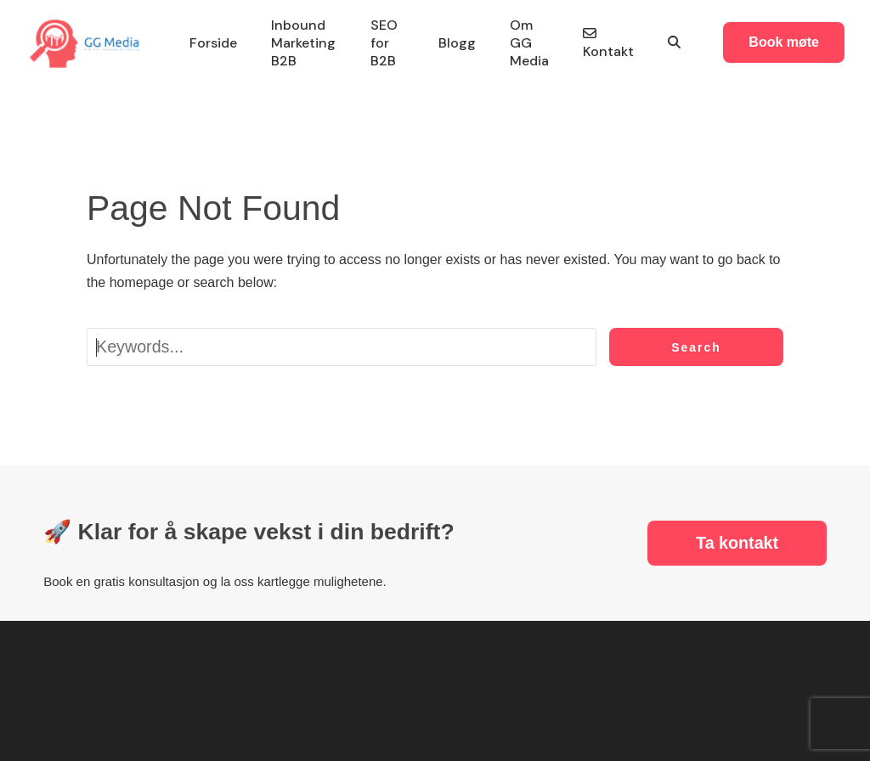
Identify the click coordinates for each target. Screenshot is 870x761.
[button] (674, 42)
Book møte (784, 42)
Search (696, 347)
